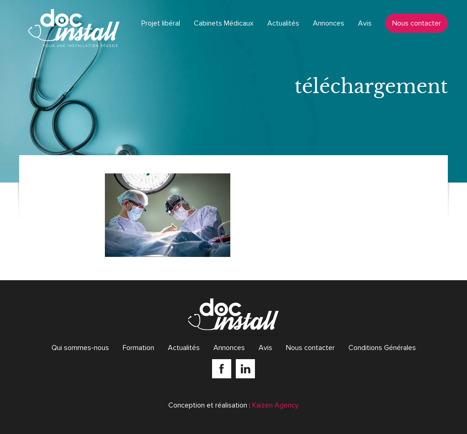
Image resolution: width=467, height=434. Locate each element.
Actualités (283, 23)
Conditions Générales (382, 347)
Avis (365, 23)
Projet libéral (160, 23)
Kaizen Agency (275, 405)
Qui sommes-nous (80, 347)
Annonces (328, 23)
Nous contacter (416, 23)
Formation (138, 347)
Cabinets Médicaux (224, 23)
